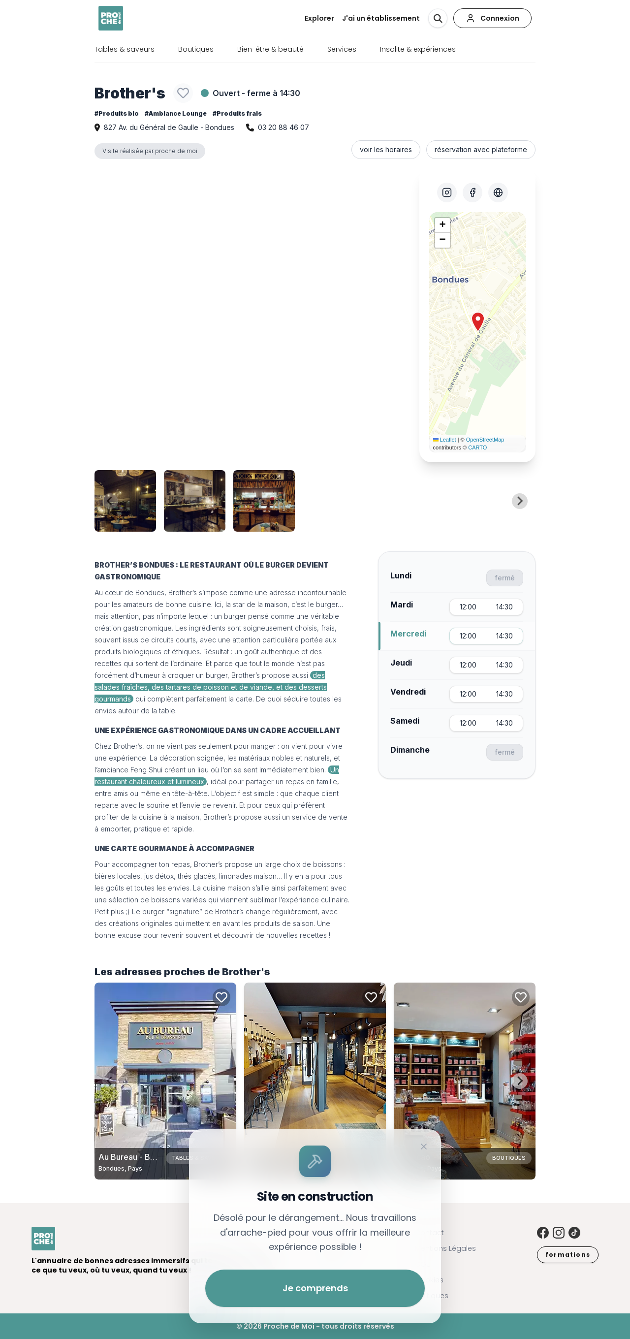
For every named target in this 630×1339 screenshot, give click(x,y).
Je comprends (315, 1288)
